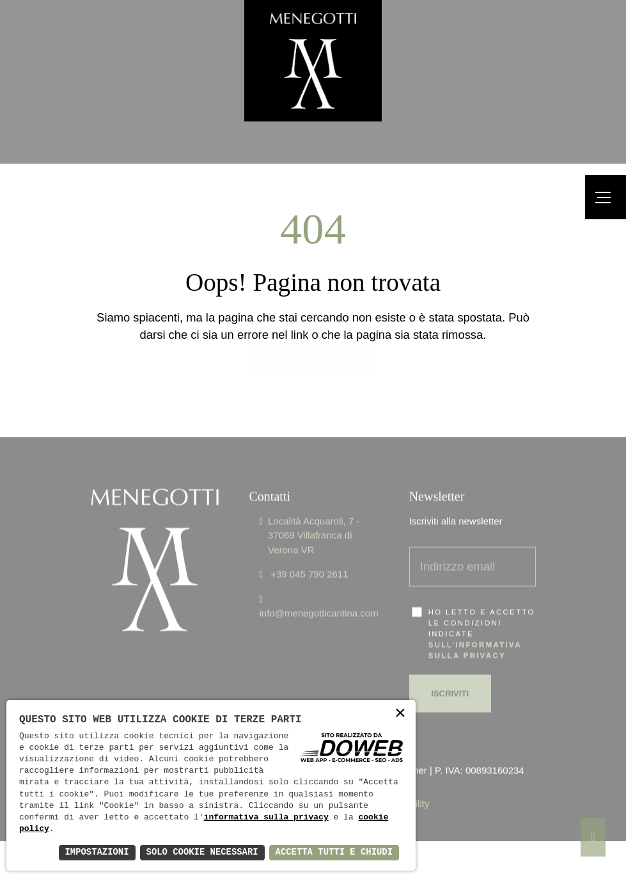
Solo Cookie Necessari (201, 852)
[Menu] (605, 197)
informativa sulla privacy (266, 817)
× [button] (400, 714)
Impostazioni (95, 852)
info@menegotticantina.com (319, 593)
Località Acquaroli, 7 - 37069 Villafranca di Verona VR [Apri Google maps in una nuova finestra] (313, 515)
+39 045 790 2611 (309, 554)
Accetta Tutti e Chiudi (333, 852)
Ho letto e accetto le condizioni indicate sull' (481, 613)
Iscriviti (450, 673)
